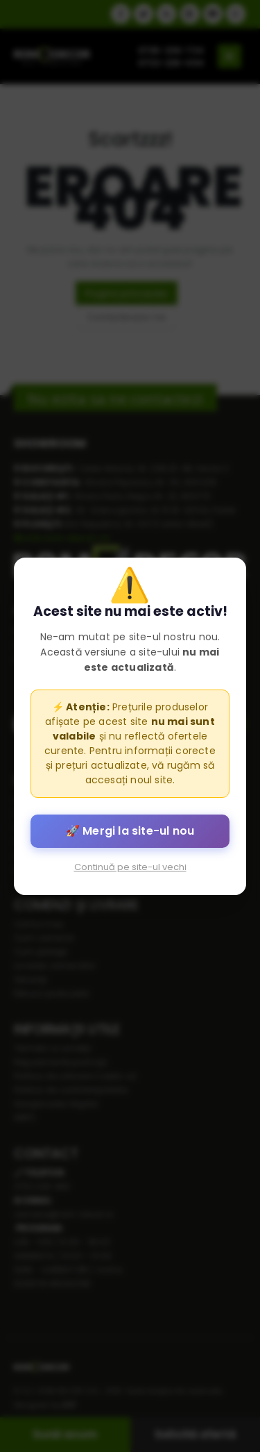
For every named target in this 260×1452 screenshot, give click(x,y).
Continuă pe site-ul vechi (130, 866)
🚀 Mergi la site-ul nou (130, 830)
